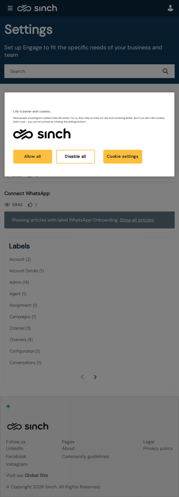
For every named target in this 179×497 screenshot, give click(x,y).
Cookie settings (122, 156)
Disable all (75, 156)
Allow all (32, 156)
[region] (90, 134)
